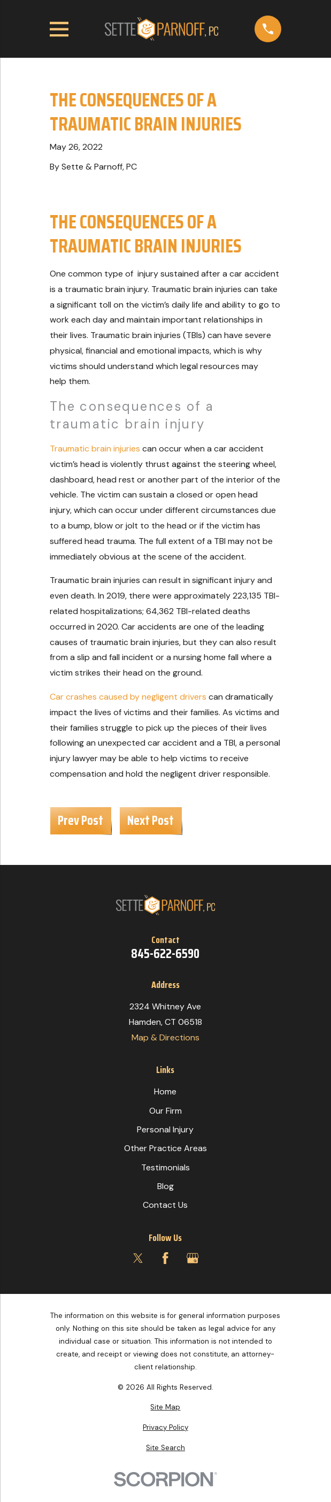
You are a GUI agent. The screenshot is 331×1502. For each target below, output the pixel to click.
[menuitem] (165, 1407)
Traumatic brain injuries (95, 448)
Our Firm (165, 1110)
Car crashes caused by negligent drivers (128, 696)
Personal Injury (165, 1129)
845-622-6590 (165, 953)
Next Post (150, 820)
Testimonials (165, 1167)
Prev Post (80, 820)
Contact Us (165, 1204)
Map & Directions (165, 1037)
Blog (165, 1186)
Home (165, 1091)
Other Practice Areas (165, 1148)
